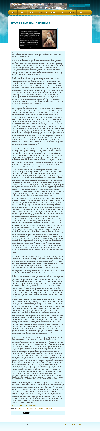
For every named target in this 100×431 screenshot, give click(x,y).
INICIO (12, 19)
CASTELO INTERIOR (46, 408)
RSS (80, 424)
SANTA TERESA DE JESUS (25, 408)
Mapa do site (72, 424)
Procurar (87, 5)
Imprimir (86, 424)
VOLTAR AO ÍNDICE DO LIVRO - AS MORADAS (24, 405)
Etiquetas (14, 409)
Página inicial (62, 424)
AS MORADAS (37, 408)
